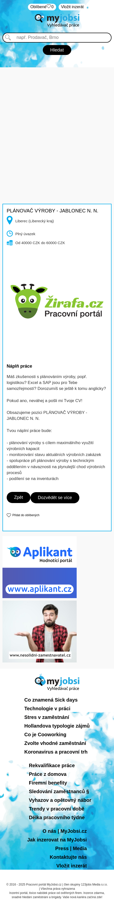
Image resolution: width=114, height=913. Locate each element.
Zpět (18, 497)
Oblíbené (42, 7)
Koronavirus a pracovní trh (56, 752)
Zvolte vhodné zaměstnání (55, 743)
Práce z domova (48, 774)
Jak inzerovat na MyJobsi (57, 839)
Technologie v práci (47, 708)
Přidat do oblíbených (25, 515)
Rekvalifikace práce (52, 765)
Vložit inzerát (72, 7)
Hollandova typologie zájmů (57, 726)
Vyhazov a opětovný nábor (60, 800)
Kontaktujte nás (68, 857)
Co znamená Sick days (51, 700)
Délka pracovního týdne (57, 817)
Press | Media (71, 848)
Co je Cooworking (45, 734)
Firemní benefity (48, 783)
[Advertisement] (57, 124)
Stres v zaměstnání (46, 717)
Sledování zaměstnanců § (59, 791)
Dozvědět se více (55, 497)
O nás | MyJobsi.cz (65, 831)
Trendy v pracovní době (57, 809)
